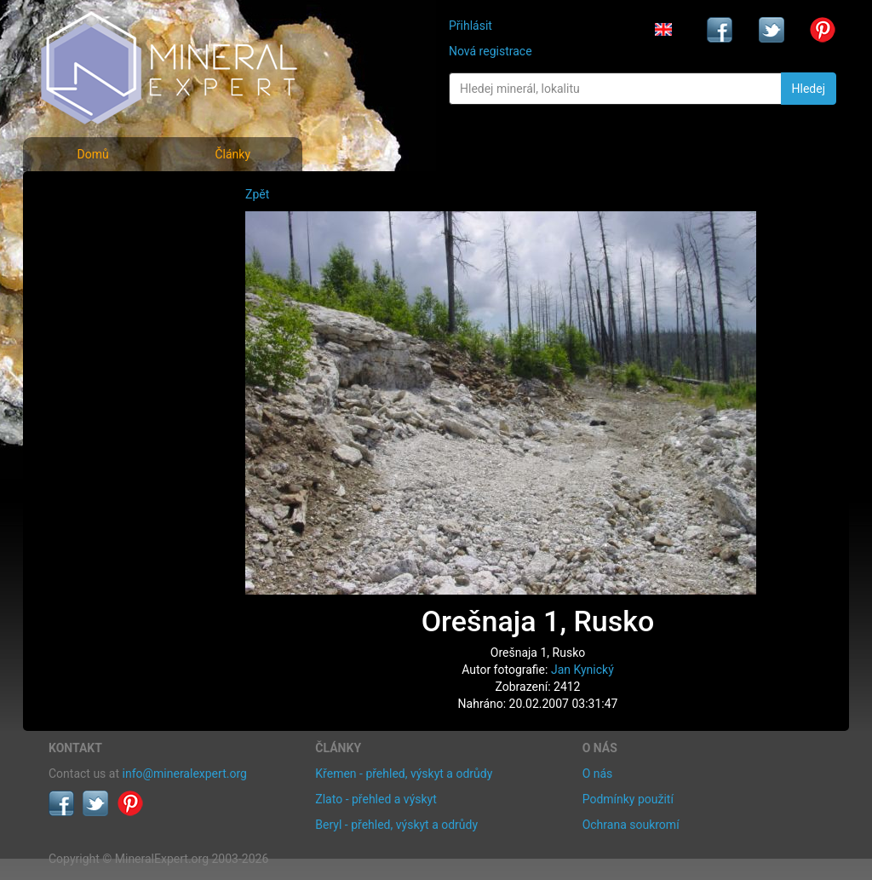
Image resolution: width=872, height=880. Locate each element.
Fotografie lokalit (107, 271)
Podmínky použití (628, 799)
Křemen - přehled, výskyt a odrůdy (403, 773)
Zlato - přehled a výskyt (375, 799)
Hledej (808, 88)
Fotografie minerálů (116, 196)
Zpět (257, 194)
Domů (92, 154)
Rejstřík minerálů (107, 234)
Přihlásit (470, 25)
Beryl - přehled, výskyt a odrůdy (396, 824)
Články (232, 154)
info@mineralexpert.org (185, 773)
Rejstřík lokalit (98, 309)
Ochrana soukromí (631, 824)
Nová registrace (490, 51)
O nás (597, 773)
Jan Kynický (582, 669)
